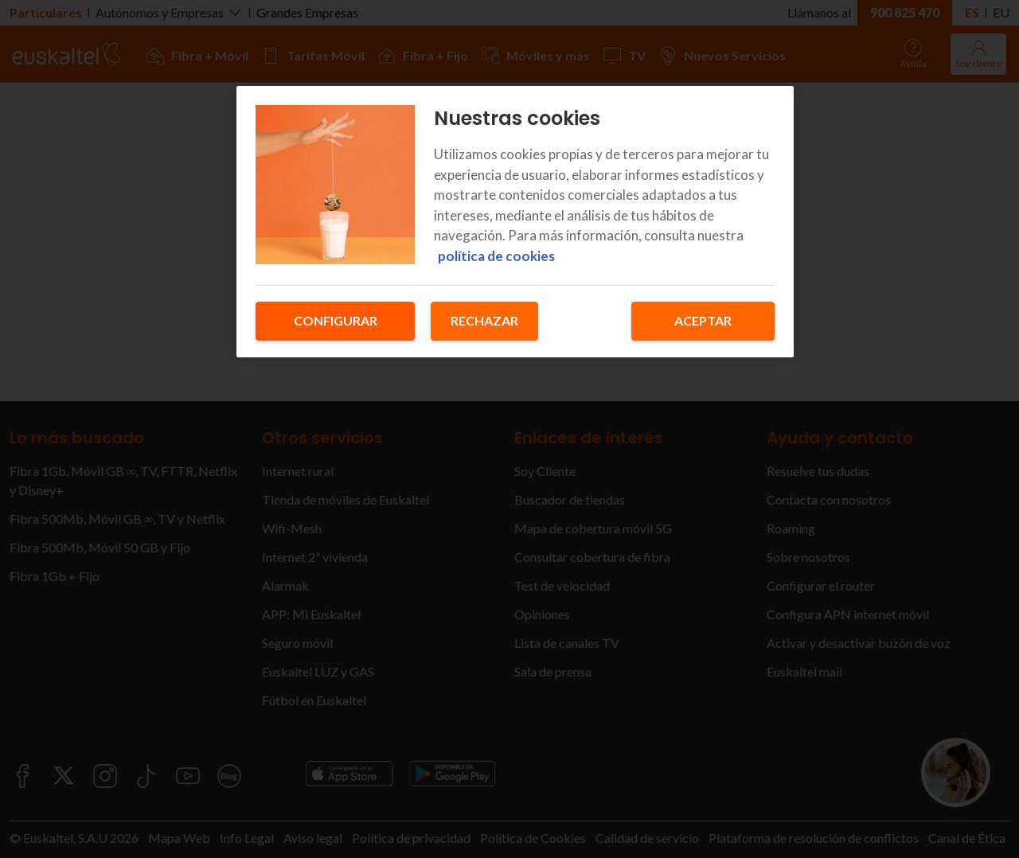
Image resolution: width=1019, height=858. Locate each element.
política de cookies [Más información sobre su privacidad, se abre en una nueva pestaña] (496, 256)
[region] (515, 221)
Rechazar (484, 320)
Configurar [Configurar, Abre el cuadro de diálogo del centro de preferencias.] (335, 320)
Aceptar (703, 320)
